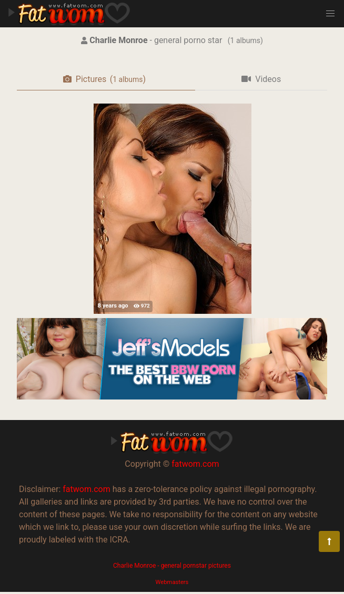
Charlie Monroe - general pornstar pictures (172, 565)
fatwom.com (195, 464)
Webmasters (172, 582)
